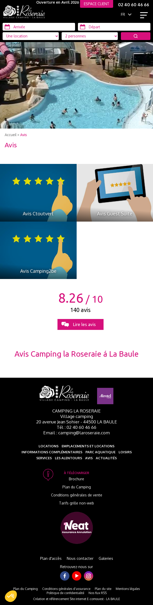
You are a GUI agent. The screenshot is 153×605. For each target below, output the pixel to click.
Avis (23, 135)
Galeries (106, 558)
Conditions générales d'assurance (66, 589)
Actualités (106, 458)
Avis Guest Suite (114, 213)
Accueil (11, 135)
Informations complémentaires (51, 452)
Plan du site (103, 589)
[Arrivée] (39, 27)
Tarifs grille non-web (76, 503)
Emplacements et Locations (88, 446)
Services (44, 458)
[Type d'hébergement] (90, 36)
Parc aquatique (100, 452)
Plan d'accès (51, 558)
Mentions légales (128, 589)
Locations (49, 446)
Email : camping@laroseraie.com (76, 432)
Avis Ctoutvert (38, 213)
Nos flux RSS (98, 593)
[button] (11, 596)
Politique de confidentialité (65, 593)
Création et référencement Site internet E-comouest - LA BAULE (76, 599)
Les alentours (68, 458)
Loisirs (125, 452)
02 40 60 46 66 (133, 4)
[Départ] (114, 27)
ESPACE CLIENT (96, 4)
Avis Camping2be (38, 271)
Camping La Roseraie (76, 411)
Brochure (76, 479)
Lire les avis (84, 324)
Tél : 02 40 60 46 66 (76, 427)
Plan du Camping (76, 487)
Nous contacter (80, 558)
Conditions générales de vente (76, 495)
